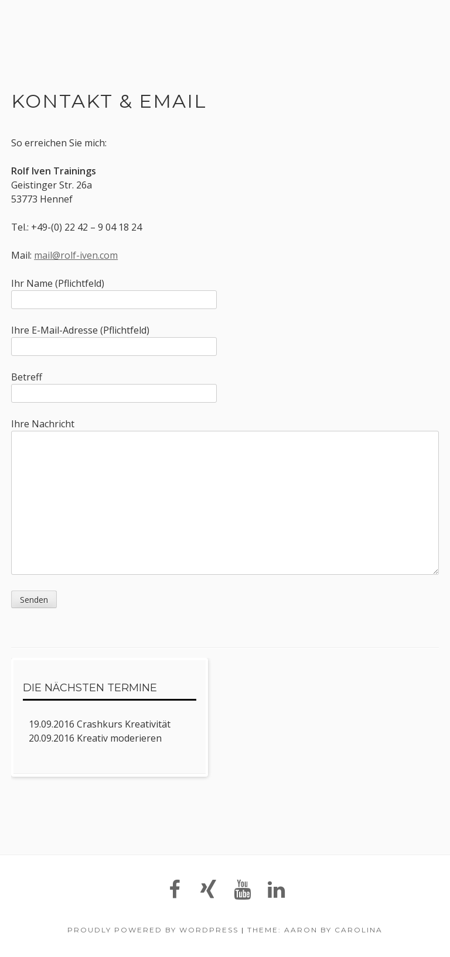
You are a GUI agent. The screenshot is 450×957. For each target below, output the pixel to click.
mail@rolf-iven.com (76, 255)
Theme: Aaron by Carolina (315, 929)
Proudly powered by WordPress (152, 929)
